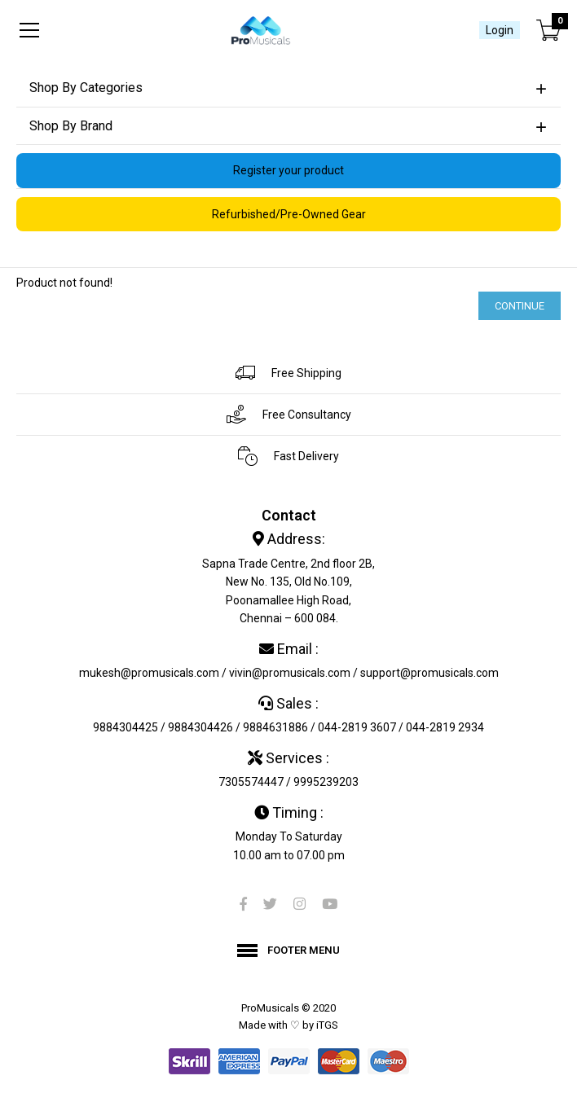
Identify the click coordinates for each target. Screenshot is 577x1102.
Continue (519, 306)
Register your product (288, 170)
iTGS (327, 1025)
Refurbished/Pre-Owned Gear (289, 214)
